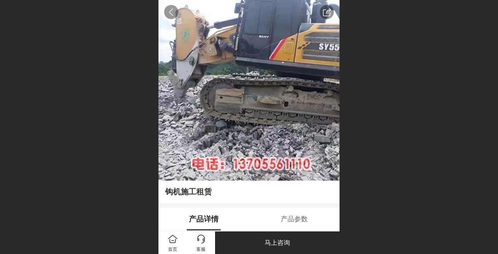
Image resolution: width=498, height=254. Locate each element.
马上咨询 (277, 242)
